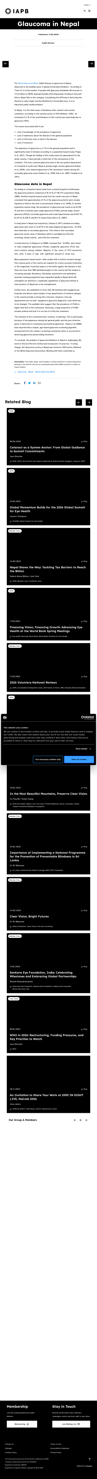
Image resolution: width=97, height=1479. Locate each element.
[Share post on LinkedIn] (35, 383)
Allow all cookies (79, 759)
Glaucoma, (22, 372)
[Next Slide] (91, 64)
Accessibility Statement (59, 1448)
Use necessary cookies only (48, 759)
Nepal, (31, 372)
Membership (22, 1424)
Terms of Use (55, 1444)
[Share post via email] (40, 383)
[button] (87, 5)
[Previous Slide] (5, 64)
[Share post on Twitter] (30, 383)
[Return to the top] (89, 1459)
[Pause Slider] (80, 1120)
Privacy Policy (55, 1452)
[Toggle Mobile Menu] (89, 11)
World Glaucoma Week (28, 83)
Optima (89, 1466)
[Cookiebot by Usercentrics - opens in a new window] (83, 718)
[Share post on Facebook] (26, 383)
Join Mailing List (71, 1424)
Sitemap (8, 1448)
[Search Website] (84, 10)
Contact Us (9, 1444)
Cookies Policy (11, 1452)
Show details (81, 749)
